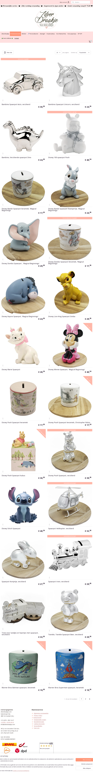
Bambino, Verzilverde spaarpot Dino (16, 157)
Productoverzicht (15, 34)
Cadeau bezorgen (39, 724)
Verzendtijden (38, 726)
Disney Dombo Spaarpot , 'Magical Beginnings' (20, 263)
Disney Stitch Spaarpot (11, 528)
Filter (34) (8, 52)
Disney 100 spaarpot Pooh (58, 157)
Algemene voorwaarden (41, 713)
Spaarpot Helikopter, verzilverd (61, 528)
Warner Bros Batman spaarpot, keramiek (18, 687)
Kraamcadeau (51, 34)
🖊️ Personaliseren (33, 34)
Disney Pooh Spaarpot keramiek (15, 422)
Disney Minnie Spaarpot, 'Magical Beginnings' (66, 369)
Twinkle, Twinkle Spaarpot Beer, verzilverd (65, 634)
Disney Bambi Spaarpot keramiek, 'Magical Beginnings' (19, 209)
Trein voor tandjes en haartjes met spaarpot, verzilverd (20, 633)
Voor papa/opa (71, 34)
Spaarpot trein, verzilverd (58, 581)
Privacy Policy (38, 715)
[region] (34, 765)
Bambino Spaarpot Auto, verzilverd (16, 104)
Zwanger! (42, 34)
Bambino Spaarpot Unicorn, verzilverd (63, 104)
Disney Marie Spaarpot (11, 369)
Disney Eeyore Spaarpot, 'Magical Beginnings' (20, 316)
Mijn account (65, 2)
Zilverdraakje (5, 34)
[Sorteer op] (84, 52)
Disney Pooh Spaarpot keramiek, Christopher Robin (69, 422)
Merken (24, 34)
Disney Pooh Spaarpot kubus (13, 475)
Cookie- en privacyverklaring (28, 771)
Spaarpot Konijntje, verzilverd (14, 581)
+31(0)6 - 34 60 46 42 (7, 722)
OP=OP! (80, 34)
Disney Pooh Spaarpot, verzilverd (61, 475)
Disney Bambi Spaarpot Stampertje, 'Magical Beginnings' (66, 209)
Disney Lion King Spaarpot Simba (61, 316)
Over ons (36, 728)
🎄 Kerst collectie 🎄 (7, 38)
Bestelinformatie (39, 722)
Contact (16, 38)
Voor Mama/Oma (61, 34)
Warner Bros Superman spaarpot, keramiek (66, 687)
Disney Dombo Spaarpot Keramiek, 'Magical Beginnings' (66, 262)
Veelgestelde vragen (40, 720)
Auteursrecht (37, 717)
